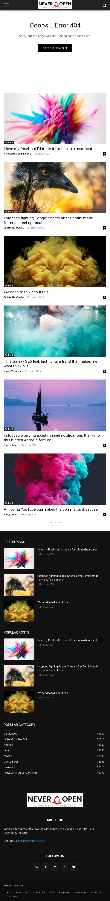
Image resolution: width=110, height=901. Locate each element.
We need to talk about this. (27, 292)
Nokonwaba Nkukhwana (17, 153)
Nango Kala (10, 445)
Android (9, 142)
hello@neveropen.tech (31, 841)
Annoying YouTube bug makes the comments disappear (51, 509)
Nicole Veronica (12, 371)
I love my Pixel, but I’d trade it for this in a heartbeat (48, 148)
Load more (55, 522)
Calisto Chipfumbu (14, 227)
